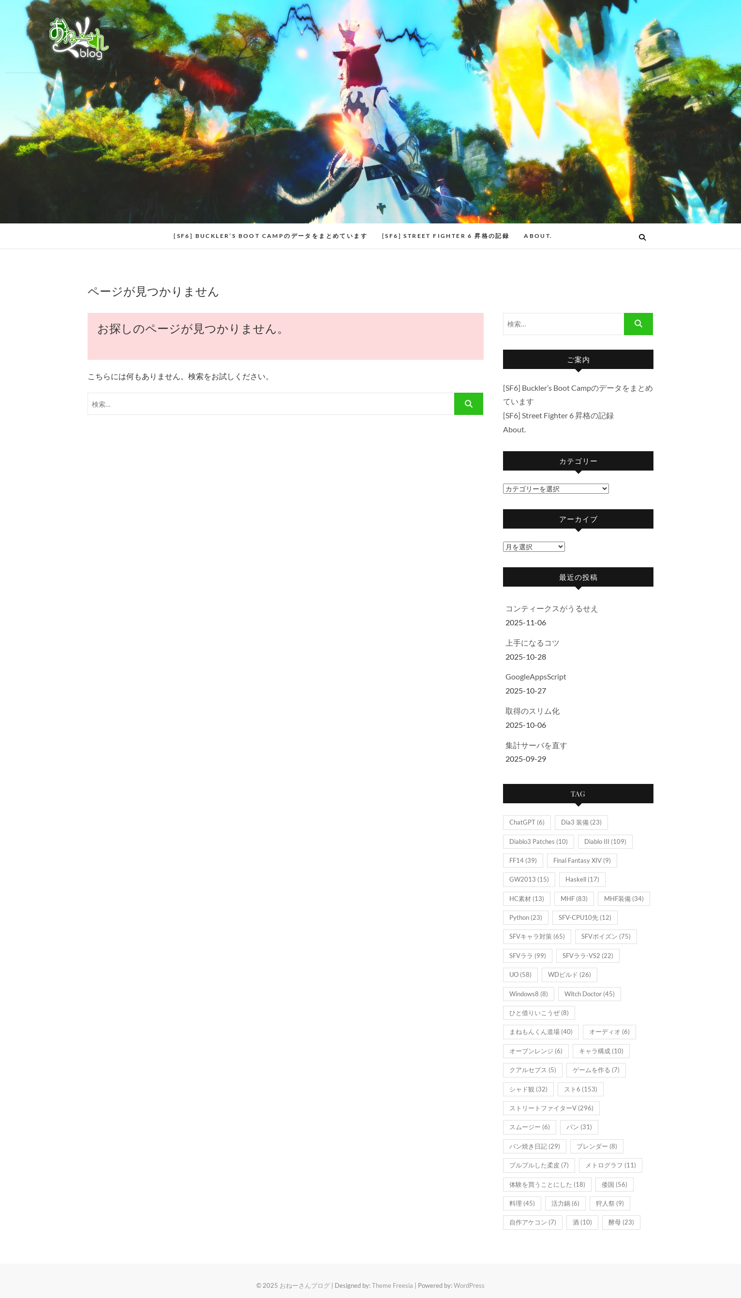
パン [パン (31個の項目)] (579, 1127)
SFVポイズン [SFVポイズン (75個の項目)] (606, 936)
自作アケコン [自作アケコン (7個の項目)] (532, 1222)
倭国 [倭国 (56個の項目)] (614, 1184)
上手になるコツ (532, 642)
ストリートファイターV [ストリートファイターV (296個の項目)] (551, 1108)
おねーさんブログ (305, 1285)
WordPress (469, 1285)
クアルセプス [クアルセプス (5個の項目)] (532, 1070)
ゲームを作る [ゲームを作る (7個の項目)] (596, 1070)
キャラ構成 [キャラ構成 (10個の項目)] (601, 1051)
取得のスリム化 (532, 710)
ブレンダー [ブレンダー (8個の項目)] (597, 1146)
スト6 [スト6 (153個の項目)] (580, 1089)
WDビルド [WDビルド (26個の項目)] (569, 974)
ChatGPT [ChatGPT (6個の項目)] (527, 822)
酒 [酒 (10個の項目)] (582, 1222)
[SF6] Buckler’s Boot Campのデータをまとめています (271, 235)
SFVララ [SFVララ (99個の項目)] (527, 955)
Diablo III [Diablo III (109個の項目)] (605, 841)
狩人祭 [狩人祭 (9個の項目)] (610, 1203)
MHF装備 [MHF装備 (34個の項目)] (624, 898)
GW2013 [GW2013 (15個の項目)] (529, 879)
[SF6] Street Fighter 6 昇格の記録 (445, 235)
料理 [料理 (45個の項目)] (522, 1203)
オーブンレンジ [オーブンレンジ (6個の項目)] (536, 1051)
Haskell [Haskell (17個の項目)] (582, 879)
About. (538, 235)
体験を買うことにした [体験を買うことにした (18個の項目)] (547, 1184)
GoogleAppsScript (535, 676)
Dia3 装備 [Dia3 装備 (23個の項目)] (581, 822)
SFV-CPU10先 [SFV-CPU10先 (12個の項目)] (585, 917)
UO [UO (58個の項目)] (520, 974)
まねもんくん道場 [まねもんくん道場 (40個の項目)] (541, 1031)
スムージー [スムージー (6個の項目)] (529, 1127)
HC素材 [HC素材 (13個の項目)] (526, 898)
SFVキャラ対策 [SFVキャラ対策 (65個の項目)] (537, 936)
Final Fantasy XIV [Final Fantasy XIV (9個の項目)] (582, 860)
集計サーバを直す (536, 745)
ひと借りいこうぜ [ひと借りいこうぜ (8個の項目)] (539, 1013)
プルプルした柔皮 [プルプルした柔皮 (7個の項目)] (539, 1165)
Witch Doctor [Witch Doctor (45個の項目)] (589, 994)
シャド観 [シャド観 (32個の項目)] (528, 1089)
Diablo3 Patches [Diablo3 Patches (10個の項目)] (538, 841)
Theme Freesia (392, 1285)
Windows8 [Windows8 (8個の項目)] (528, 994)
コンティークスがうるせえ (551, 608)
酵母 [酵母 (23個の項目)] (621, 1222)
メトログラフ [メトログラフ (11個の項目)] (610, 1165)
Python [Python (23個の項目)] (525, 917)
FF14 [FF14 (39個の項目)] (523, 860)
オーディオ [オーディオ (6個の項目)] (609, 1031)
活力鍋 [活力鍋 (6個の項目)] (565, 1203)
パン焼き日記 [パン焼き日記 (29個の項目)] (534, 1146)
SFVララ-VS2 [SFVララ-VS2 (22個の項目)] (588, 955)
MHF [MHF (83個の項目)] (574, 898)
